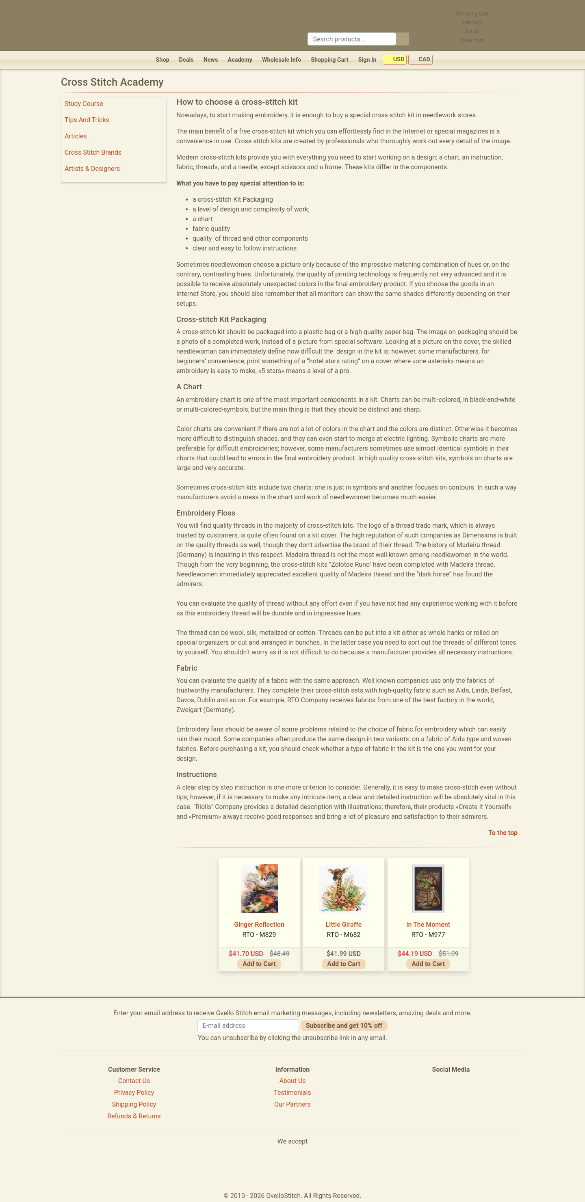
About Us (292, 1081)
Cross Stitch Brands (93, 152)
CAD (420, 59)
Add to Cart (259, 964)
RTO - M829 (259, 935)
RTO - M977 (428, 935)
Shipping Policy (134, 1104)
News (211, 59)
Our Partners (292, 1104)
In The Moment (428, 924)
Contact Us (134, 1081)
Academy (240, 59)
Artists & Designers (92, 169)
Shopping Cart (330, 59)
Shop (162, 59)
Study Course (84, 104)
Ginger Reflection (259, 924)
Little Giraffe (344, 924)
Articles (76, 136)
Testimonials (292, 1092)
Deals (186, 59)
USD (394, 59)
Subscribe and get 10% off (344, 1025)
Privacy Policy (134, 1092)
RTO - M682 (344, 935)
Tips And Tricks (87, 120)
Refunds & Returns (134, 1116)
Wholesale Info (281, 59)
